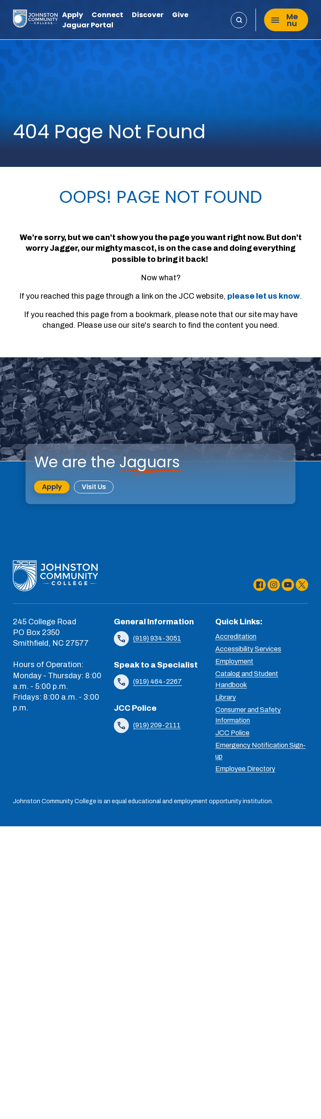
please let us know (263, 296)
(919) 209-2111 (157, 725)
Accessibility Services (248, 649)
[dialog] (295, 1093)
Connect (107, 16)
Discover (147, 16)
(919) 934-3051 (157, 638)
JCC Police (232, 732)
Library (225, 697)
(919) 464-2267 (157, 681)
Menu (284, 20)
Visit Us (94, 486)
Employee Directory (245, 768)
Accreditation (235, 636)
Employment (234, 661)
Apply (72, 16)
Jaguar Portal (87, 26)
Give (180, 16)
